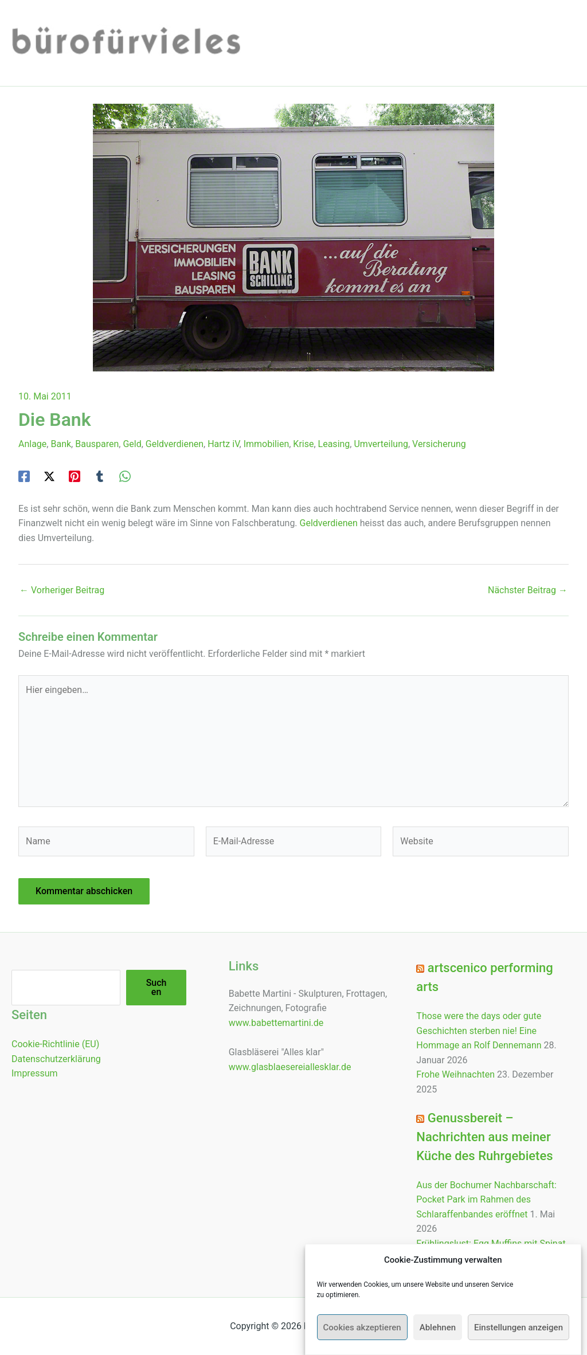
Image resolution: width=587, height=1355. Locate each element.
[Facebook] (24, 476)
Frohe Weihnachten (455, 1074)
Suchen (156, 987)
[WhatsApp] (125, 476)
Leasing (334, 443)
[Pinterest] (74, 476)
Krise (303, 443)
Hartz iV (223, 443)
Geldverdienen (175, 443)
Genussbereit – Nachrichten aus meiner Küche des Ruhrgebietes (484, 1137)
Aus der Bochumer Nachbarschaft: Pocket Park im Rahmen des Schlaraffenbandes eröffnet (486, 1200)
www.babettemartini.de (276, 1022)
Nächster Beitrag (528, 590)
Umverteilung (381, 443)
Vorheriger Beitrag (61, 590)
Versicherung (439, 443)
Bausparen (97, 443)
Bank (60, 443)
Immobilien (266, 443)
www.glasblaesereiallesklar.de (290, 1067)
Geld (132, 443)
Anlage (32, 443)
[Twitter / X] (49, 476)
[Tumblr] (99, 476)
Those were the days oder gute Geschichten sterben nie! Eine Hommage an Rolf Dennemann (478, 1031)
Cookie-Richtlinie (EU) (55, 1044)
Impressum (34, 1073)
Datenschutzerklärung (56, 1059)
